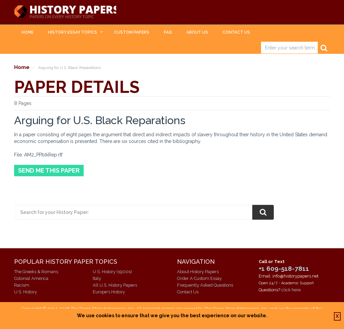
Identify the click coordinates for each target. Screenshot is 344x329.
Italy (97, 278)
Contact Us (236, 32)
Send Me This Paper (49, 170)
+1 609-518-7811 (284, 268)
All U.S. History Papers (115, 285)
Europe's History (109, 291)
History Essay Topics (72, 32)
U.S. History (25, 291)
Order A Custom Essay (199, 278)
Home (28, 32)
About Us (197, 32)
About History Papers (198, 271)
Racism (21, 285)
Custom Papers (131, 32)
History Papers (66, 12)
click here (291, 290)
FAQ (168, 32)
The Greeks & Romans (36, 271)
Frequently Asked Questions (205, 285)
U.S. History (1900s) (112, 271)
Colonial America (31, 278)
